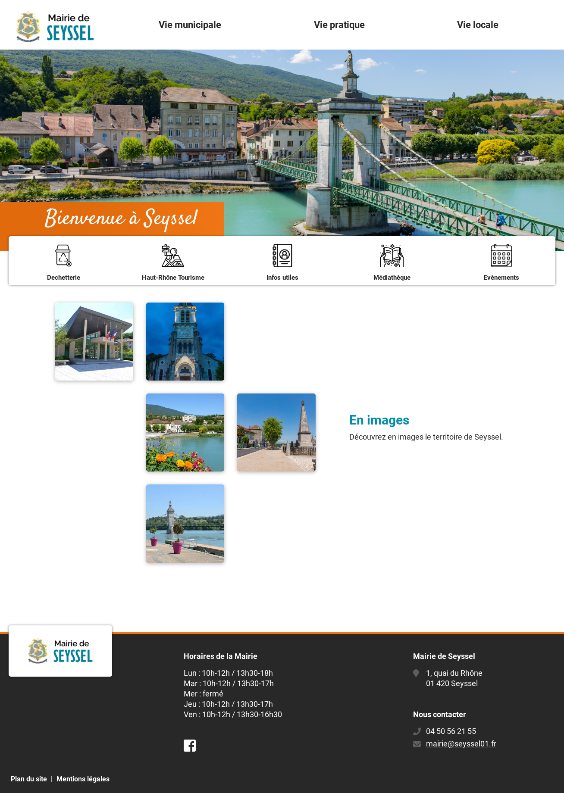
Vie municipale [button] (190, 24)
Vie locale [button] (477, 24)
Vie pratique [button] (339, 24)
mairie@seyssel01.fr (461, 743)
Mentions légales (83, 779)
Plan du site (29, 779)
